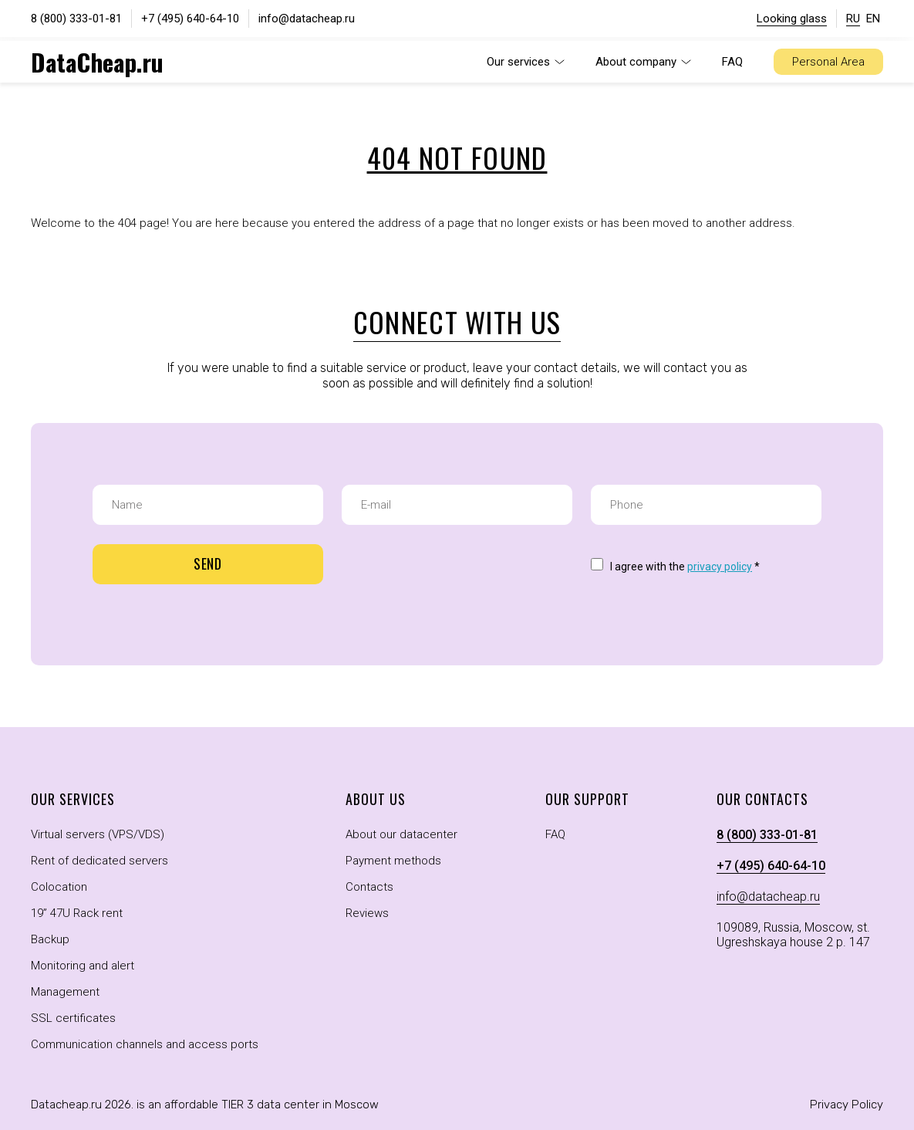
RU (853, 18)
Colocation (59, 887)
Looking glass (792, 18)
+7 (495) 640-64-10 (190, 18)
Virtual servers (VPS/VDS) (97, 834)
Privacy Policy (846, 1104)
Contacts (369, 887)
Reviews (367, 913)
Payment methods (393, 861)
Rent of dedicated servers (99, 861)
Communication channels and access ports (144, 1044)
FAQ (732, 62)
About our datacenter (401, 834)
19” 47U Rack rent (77, 913)
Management (65, 992)
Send (208, 563)
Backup (50, 939)
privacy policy (719, 566)
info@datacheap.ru (306, 18)
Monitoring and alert (82, 966)
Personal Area (828, 62)
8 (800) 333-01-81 (76, 18)
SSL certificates (73, 1018)
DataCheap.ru (97, 62)
